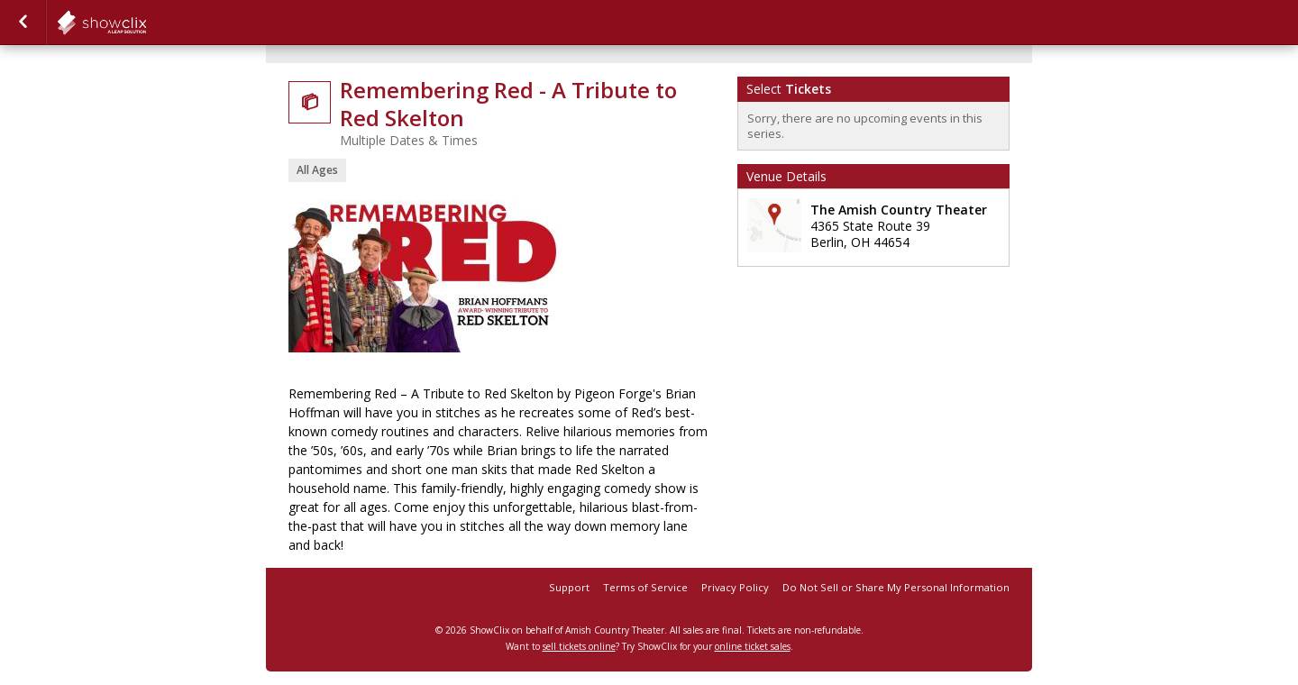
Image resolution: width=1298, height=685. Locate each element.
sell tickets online (579, 646)
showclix (146, 22)
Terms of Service (645, 587)
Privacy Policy (735, 587)
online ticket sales (753, 646)
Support (569, 587)
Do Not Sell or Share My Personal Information (896, 587)
